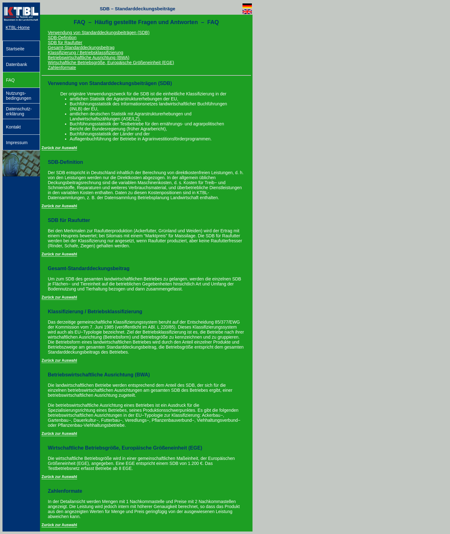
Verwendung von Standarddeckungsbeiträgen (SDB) (98, 32)
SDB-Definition (62, 37)
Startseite (15, 48)
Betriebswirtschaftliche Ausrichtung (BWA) (88, 57)
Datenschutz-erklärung (19, 111)
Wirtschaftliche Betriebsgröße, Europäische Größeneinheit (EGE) (111, 62)
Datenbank (16, 64)
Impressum (17, 142)
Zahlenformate (62, 67)
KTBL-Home (18, 27)
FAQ (10, 80)
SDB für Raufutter (65, 42)
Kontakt (13, 126)
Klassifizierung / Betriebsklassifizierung (85, 52)
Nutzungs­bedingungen (18, 96)
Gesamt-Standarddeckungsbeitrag (81, 47)
